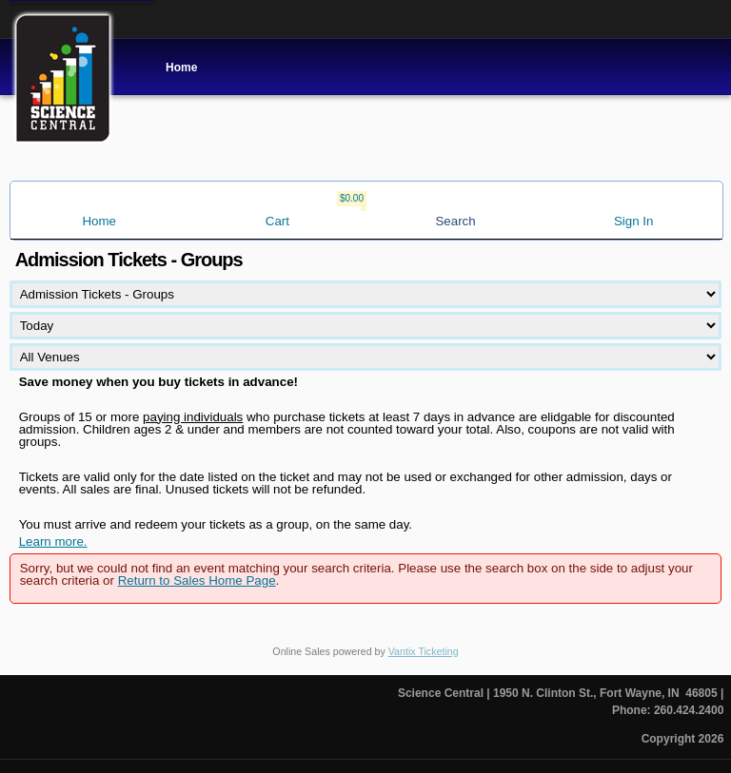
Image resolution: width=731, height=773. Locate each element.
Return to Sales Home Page (197, 580)
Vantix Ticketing (423, 651)
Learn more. (53, 541)
